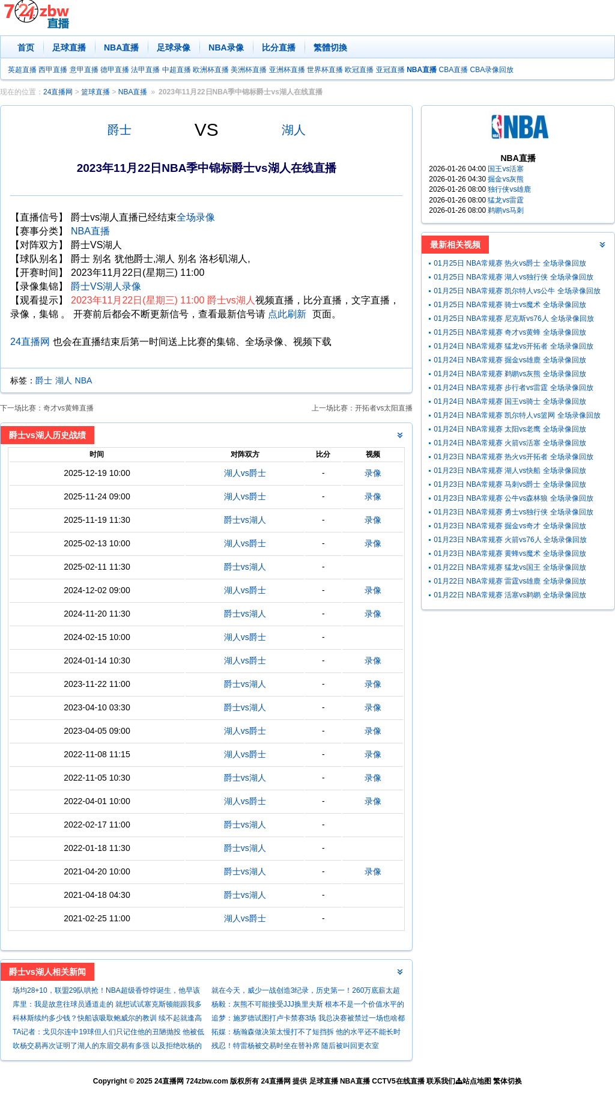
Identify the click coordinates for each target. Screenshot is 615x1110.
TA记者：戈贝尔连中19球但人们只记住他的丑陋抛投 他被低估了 (108, 1033)
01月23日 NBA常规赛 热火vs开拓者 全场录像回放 (513, 457)
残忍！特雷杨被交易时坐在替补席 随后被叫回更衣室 (295, 1045)
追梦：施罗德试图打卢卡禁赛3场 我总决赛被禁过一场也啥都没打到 (308, 1019)
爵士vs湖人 (245, 520)
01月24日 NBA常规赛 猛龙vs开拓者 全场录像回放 (513, 346)
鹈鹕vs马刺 (506, 210)
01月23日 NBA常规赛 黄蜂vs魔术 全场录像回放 (510, 553)
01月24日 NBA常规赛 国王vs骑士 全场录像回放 (510, 401)
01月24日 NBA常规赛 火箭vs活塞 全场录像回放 (510, 443)
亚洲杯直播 (287, 70)
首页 (25, 47)
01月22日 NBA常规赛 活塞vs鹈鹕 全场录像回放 (510, 595)
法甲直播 (145, 70)
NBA (83, 380)
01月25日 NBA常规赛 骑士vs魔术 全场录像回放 (510, 304)
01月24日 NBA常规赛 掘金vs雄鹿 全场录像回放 (510, 360)
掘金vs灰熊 (506, 179)
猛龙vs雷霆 (506, 200)
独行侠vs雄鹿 (509, 189)
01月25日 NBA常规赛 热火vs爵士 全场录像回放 (510, 263)
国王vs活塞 (506, 169)
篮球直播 (95, 92)
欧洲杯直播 (211, 70)
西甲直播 (52, 70)
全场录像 (196, 217)
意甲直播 (84, 70)
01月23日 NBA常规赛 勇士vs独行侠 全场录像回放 (513, 512)
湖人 (294, 129)
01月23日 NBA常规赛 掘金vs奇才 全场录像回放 (510, 526)
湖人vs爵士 (245, 473)
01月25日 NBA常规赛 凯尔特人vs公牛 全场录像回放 (517, 291)
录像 (373, 473)
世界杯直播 (325, 70)
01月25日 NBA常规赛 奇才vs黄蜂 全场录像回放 (510, 332)
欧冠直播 (359, 70)
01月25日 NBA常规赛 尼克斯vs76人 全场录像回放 (514, 318)
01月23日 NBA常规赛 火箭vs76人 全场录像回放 (510, 539)
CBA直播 (453, 70)
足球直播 (69, 47)
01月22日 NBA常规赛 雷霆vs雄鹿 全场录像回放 (510, 581)
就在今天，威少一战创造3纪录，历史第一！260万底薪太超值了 (306, 992)
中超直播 (176, 70)
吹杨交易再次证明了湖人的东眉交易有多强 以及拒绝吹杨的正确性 (107, 1047)
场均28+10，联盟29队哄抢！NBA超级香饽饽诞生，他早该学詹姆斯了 (106, 992)
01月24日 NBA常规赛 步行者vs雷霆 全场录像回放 (513, 387)
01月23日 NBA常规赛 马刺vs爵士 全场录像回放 (510, 484)
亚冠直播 (390, 70)
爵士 (120, 129)
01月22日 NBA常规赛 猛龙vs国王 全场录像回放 (510, 567)
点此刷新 (287, 314)
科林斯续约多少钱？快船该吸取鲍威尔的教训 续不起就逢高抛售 (107, 1019)
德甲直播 (114, 70)
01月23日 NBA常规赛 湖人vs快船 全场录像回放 (510, 470)
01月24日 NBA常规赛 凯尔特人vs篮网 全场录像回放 (517, 415)
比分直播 (278, 47)
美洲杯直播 (249, 70)
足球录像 (173, 47)
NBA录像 (225, 47)
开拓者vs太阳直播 (384, 408)
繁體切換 (330, 47)
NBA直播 (121, 47)
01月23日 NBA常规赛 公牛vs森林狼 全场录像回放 (513, 498)
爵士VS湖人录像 (106, 286)
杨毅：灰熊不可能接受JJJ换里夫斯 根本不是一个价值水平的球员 (307, 1005)
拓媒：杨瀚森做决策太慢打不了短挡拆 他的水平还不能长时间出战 (306, 1033)
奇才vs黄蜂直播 (68, 408)
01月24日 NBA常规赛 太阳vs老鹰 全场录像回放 (510, 429)
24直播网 (58, 92)
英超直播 (22, 70)
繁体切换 (507, 1081)
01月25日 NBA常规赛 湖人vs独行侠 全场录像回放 (513, 277)
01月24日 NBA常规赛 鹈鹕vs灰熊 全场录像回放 (510, 374)
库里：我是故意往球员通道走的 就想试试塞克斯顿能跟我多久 (107, 1005)
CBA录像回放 (492, 70)
